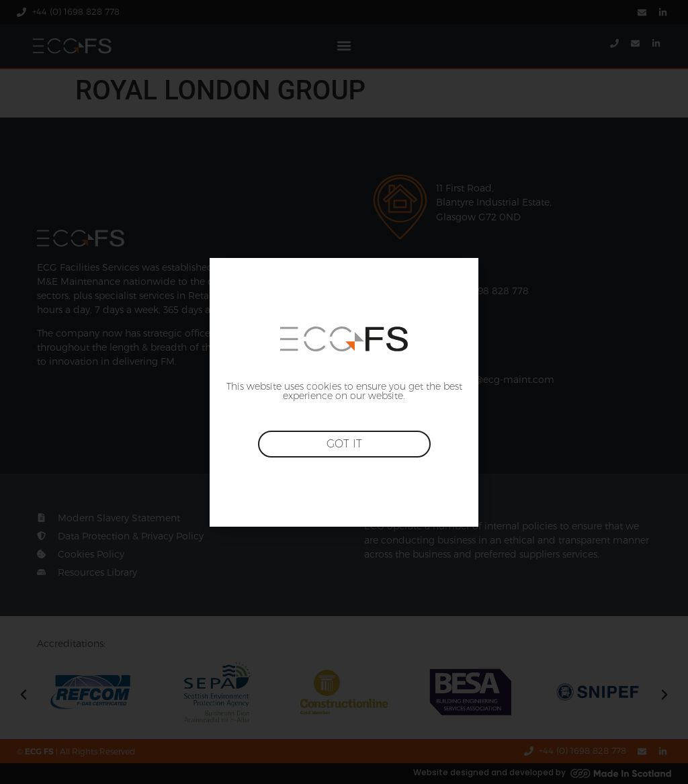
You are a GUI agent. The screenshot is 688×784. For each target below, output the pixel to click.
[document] (344, 392)
